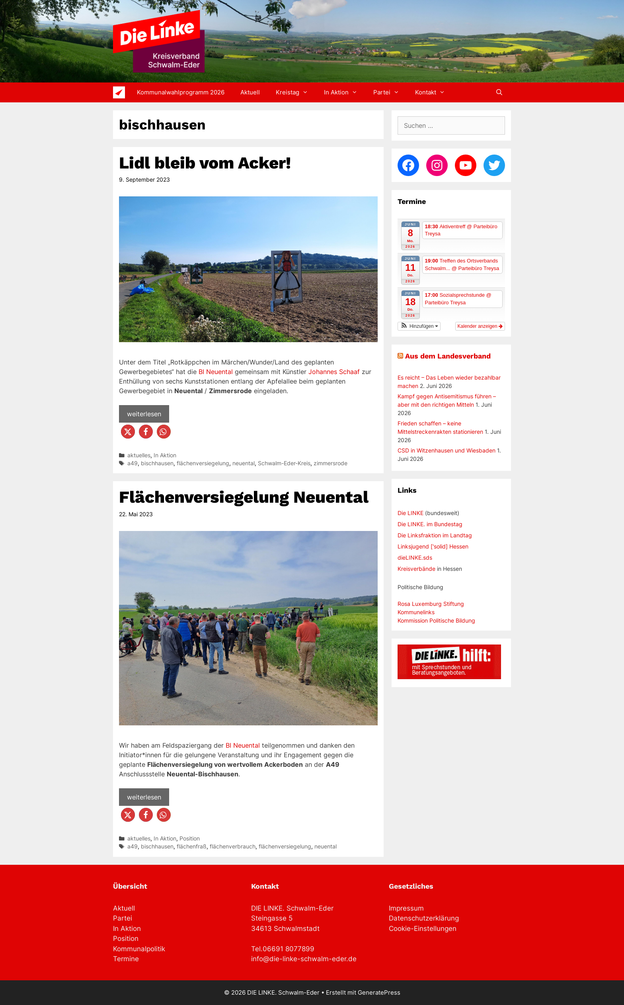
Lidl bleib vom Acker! (205, 162)
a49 (132, 463)
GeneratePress (379, 992)
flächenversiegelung (203, 463)
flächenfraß (192, 846)
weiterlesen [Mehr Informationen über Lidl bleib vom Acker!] (144, 414)
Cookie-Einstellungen (422, 929)
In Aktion (344, 92)
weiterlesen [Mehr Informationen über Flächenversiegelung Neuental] (144, 797)
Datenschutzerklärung (424, 918)
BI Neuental (216, 372)
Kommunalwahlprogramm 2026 (180, 92)
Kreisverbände (416, 568)
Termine (126, 959)
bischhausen (157, 463)
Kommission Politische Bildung (436, 620)
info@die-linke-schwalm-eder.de (304, 959)
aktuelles (138, 455)
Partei (390, 92)
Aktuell (250, 92)
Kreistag (296, 92)
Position (189, 838)
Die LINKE (410, 512)
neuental (243, 463)
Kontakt (434, 92)
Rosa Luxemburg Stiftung (431, 603)
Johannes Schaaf (334, 372)
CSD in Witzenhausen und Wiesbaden (446, 450)
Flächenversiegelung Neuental (244, 497)
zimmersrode (330, 463)
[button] (128, 432)
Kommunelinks (416, 612)
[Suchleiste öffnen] (499, 92)
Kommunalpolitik (139, 949)
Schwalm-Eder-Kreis (284, 463)
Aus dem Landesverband (448, 356)
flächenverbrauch (232, 846)
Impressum (406, 908)
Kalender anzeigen (480, 326)
